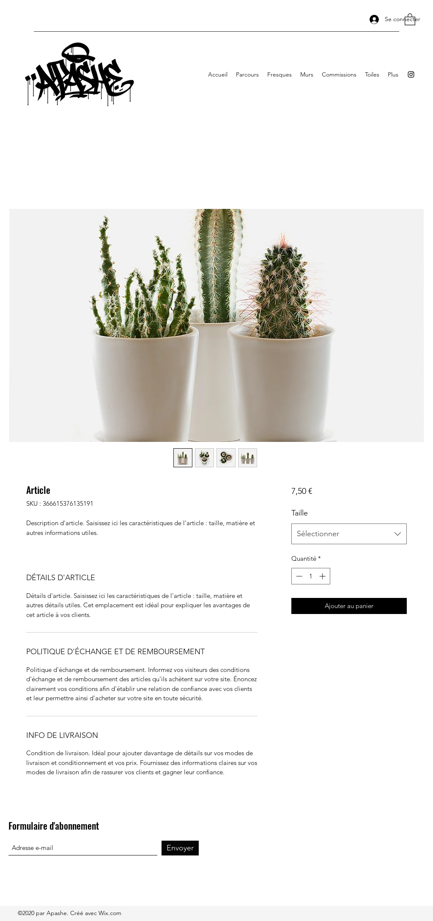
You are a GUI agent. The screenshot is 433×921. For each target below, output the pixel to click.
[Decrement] (298, 576)
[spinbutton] (311, 576)
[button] (410, 19)
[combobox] (349, 534)
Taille (299, 513)
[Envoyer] (180, 848)
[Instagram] (411, 74)
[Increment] (323, 576)
